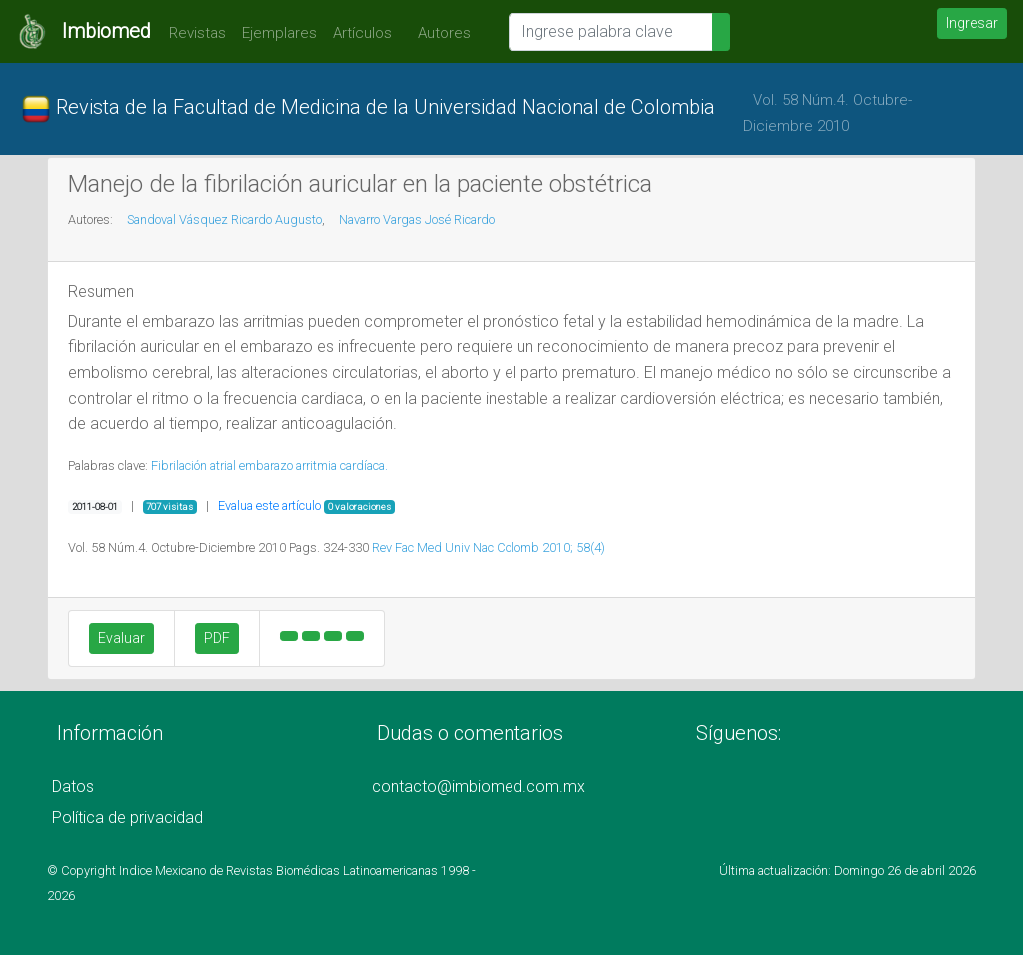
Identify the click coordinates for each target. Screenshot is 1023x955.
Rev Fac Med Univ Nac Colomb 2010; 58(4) (488, 547)
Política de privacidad (127, 817)
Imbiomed (106, 31)
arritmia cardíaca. (342, 465)
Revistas (192, 33)
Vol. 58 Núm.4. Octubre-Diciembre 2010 (827, 113)
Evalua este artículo (269, 505)
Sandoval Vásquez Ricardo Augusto (224, 219)
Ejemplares (279, 33)
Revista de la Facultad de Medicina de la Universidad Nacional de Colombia (368, 109)
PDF (217, 638)
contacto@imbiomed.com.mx (478, 786)
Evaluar (121, 638)
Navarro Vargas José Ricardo (417, 219)
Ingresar (972, 23)
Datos (73, 786)
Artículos (362, 33)
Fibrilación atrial (193, 465)
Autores (439, 33)
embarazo (266, 465)
